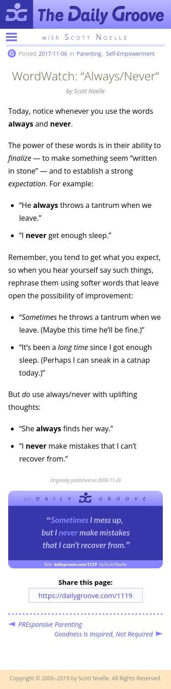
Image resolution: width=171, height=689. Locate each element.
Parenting (89, 54)
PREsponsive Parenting (50, 624)
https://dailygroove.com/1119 (86, 595)
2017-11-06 (53, 54)
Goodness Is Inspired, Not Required (103, 634)
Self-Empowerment (130, 54)
